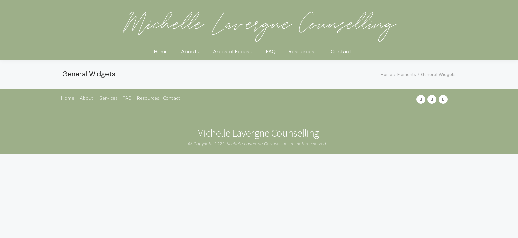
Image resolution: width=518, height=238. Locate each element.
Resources (148, 98)
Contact (171, 98)
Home (67, 98)
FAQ (127, 98)
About (86, 98)
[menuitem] (160, 54)
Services (108, 98)
